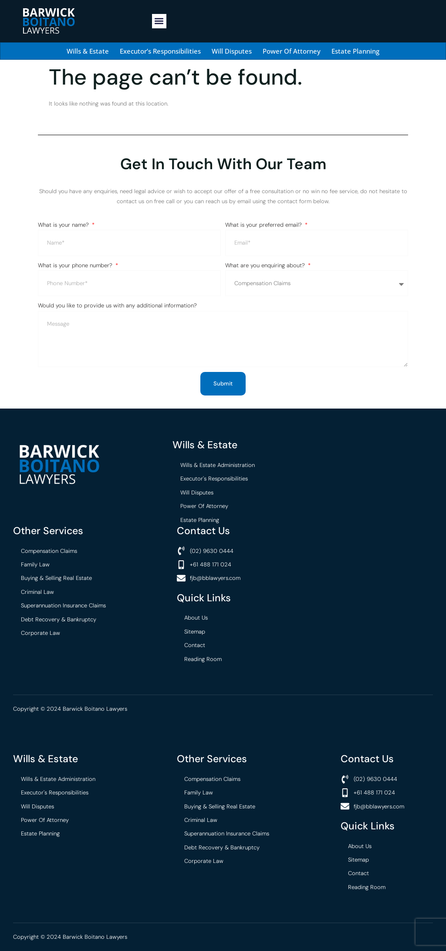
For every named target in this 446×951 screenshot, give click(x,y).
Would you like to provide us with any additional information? (117, 305)
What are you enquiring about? (266, 265)
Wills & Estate (88, 51)
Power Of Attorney (292, 51)
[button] (159, 21)
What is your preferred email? (264, 224)
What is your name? (64, 224)
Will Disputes (232, 51)
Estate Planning (355, 51)
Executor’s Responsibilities (160, 51)
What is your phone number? (76, 265)
